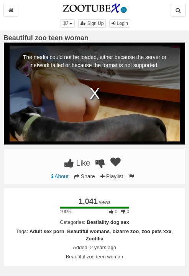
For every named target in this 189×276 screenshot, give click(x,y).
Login (120, 23)
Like (77, 163)
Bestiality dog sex (108, 222)
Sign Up (92, 23)
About (60, 176)
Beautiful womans (88, 231)
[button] (68, 23)
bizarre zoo (125, 231)
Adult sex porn (47, 231)
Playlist (111, 176)
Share (84, 176)
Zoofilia (94, 239)
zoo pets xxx (156, 231)
